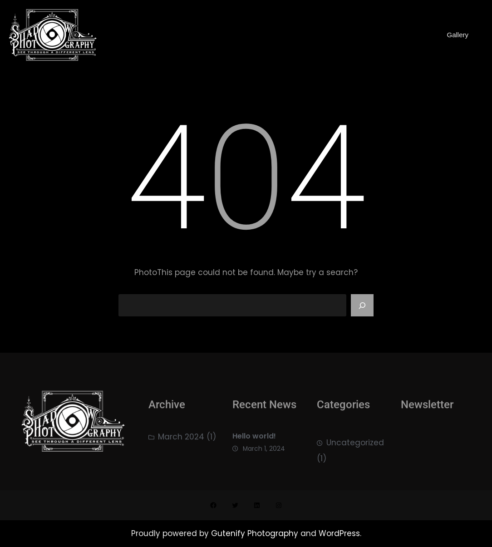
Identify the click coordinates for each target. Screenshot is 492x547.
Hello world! (254, 439)
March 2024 (181, 439)
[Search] (362, 305)
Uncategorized (355, 446)
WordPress (339, 533)
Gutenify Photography (255, 533)
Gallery (457, 35)
